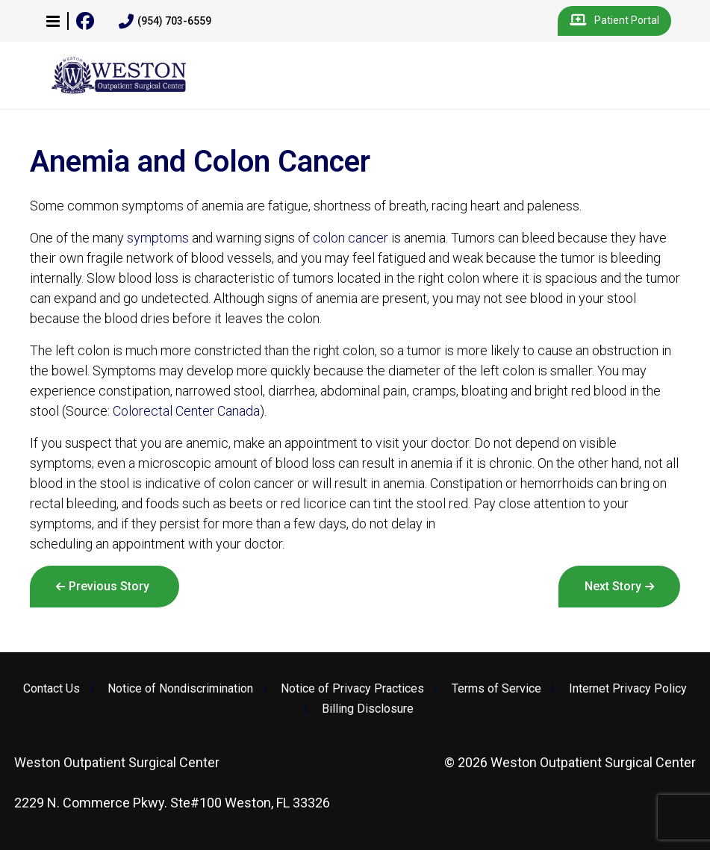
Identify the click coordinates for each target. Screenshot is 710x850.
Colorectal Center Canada (186, 411)
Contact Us (51, 689)
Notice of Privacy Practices (352, 689)
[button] (53, 21)
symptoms (158, 238)
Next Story (613, 586)
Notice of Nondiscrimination (180, 689)
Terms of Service (496, 689)
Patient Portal (614, 20)
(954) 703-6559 (165, 21)
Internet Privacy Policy (628, 689)
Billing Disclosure (368, 709)
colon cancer (350, 238)
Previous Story (109, 586)
